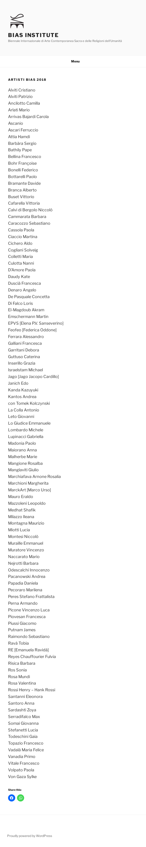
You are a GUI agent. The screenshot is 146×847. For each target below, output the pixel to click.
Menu (73, 61)
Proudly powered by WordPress (29, 836)
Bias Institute (33, 35)
